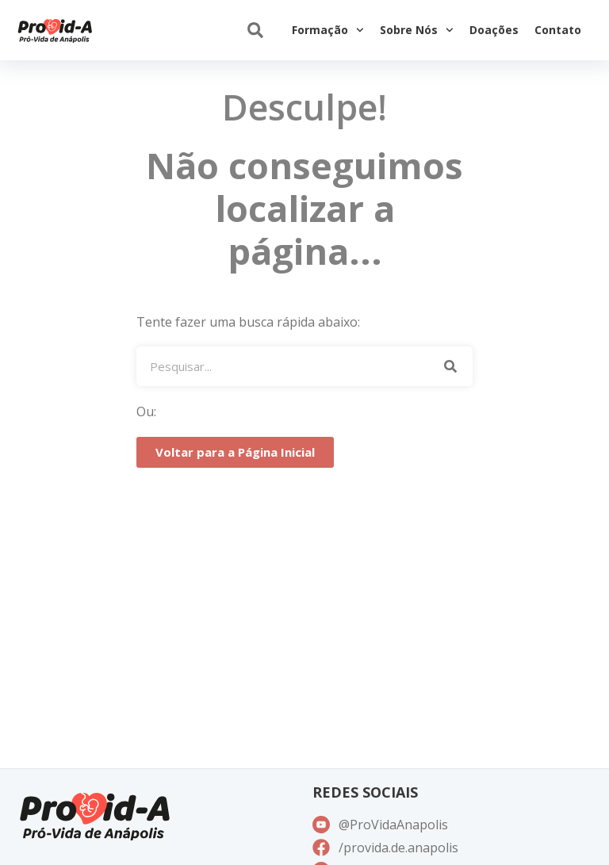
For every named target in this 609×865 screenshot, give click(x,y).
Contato (557, 29)
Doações (494, 29)
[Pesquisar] (451, 366)
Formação (328, 30)
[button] (255, 30)
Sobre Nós (417, 30)
